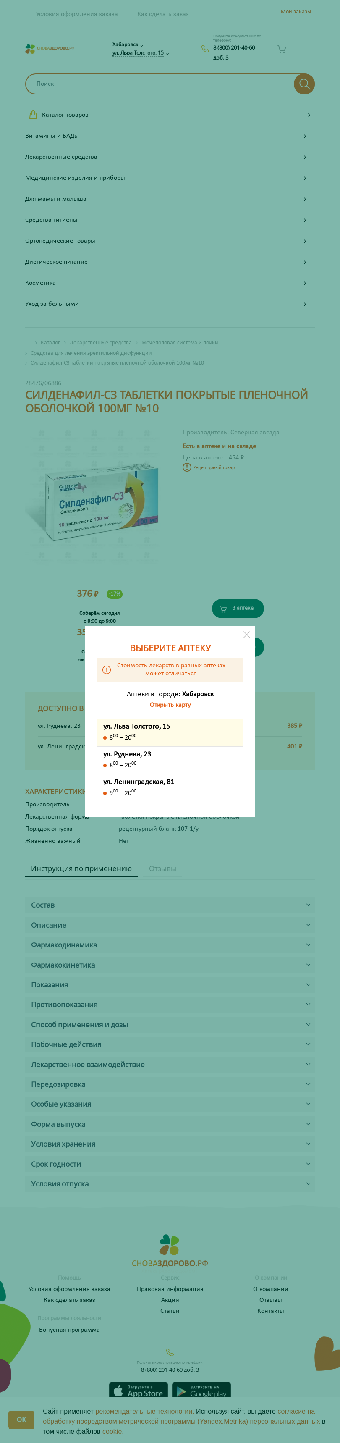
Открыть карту (170, 705)
